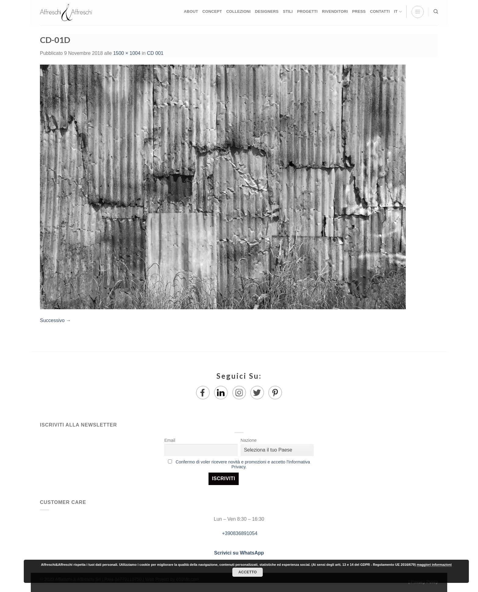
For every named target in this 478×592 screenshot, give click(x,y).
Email (169, 440)
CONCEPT (212, 11)
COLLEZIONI (238, 11)
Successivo (55, 320)
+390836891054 (239, 533)
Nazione (249, 440)
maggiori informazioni (434, 564)
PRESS (359, 11)
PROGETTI (307, 11)
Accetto (247, 572)
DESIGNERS (267, 11)
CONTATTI (380, 11)
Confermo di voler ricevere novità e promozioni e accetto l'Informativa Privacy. (243, 464)
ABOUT (191, 11)
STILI (288, 11)
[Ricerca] (435, 11)
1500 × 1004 (126, 53)
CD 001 (155, 53)
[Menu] (418, 12)
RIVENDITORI (335, 11)
